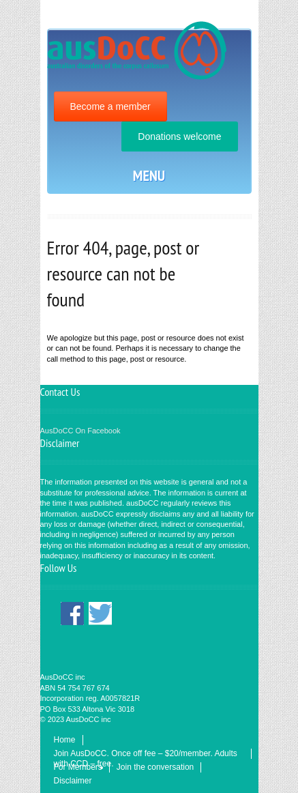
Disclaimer (73, 780)
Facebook (72, 614)
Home (65, 740)
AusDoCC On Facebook (80, 431)
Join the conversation (155, 767)
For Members (78, 767)
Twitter (100, 614)
